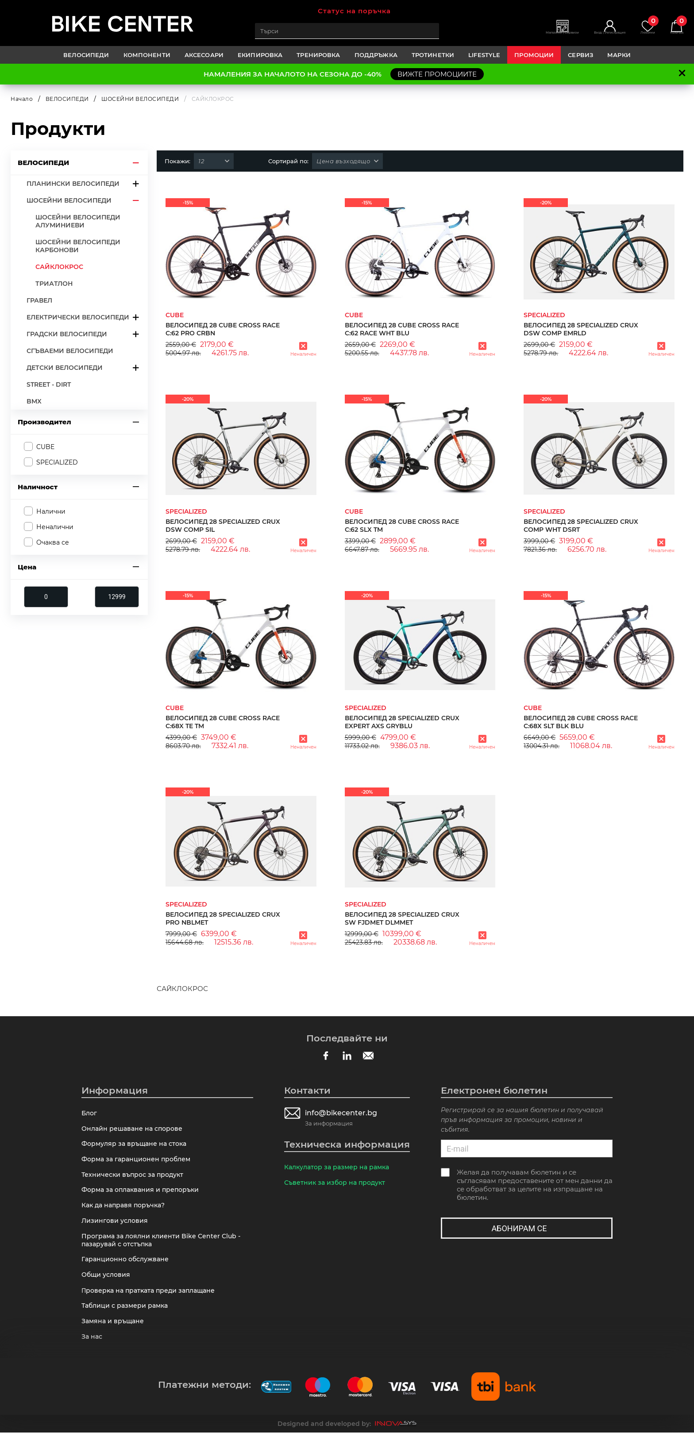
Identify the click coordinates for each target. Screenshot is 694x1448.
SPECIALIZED (57, 462)
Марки (619, 54)
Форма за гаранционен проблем (138, 1162)
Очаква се (52, 542)
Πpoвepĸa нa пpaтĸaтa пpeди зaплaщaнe (152, 1302)
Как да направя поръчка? (126, 1211)
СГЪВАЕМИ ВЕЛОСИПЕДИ (70, 351)
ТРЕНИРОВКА (318, 54)
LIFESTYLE (484, 54)
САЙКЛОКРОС (59, 267)
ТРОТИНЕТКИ (433, 54)
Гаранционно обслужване (127, 1269)
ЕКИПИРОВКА (260, 54)
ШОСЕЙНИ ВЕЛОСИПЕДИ (140, 99)
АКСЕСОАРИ (204, 54)
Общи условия (107, 1285)
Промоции (534, 54)
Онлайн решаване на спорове (134, 1129)
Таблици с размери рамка (127, 1318)
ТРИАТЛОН (54, 284)
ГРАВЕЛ (39, 300)
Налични (51, 511)
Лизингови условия (115, 1228)
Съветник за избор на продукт (337, 1183)
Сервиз (580, 54)
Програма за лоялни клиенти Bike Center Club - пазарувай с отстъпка (164, 1248)
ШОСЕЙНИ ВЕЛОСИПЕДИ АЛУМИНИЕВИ (77, 221)
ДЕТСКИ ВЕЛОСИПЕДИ (65, 368)
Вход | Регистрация (590, 35)
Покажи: (177, 161)
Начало (22, 99)
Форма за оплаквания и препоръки (143, 1195)
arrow (136, 162)
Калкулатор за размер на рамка (340, 1167)
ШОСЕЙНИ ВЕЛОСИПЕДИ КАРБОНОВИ (77, 246)
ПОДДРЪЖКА (376, 54)
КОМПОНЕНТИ (146, 54)
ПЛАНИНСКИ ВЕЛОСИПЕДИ (73, 184)
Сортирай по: (288, 161)
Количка (673, 26)
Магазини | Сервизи (529, 35)
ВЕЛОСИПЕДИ (86, 54)
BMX (34, 401)
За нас (92, 1351)
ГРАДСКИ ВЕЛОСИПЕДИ (67, 334)
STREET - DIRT (49, 384)
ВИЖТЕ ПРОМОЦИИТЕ (437, 74)
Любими (638, 26)
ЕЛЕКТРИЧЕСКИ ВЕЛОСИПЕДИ (78, 317)
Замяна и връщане (114, 1335)
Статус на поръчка (354, 11)
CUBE (45, 446)
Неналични (54, 527)
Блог (89, 1113)
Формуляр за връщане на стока (137, 1146)
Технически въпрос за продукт (135, 1179)
